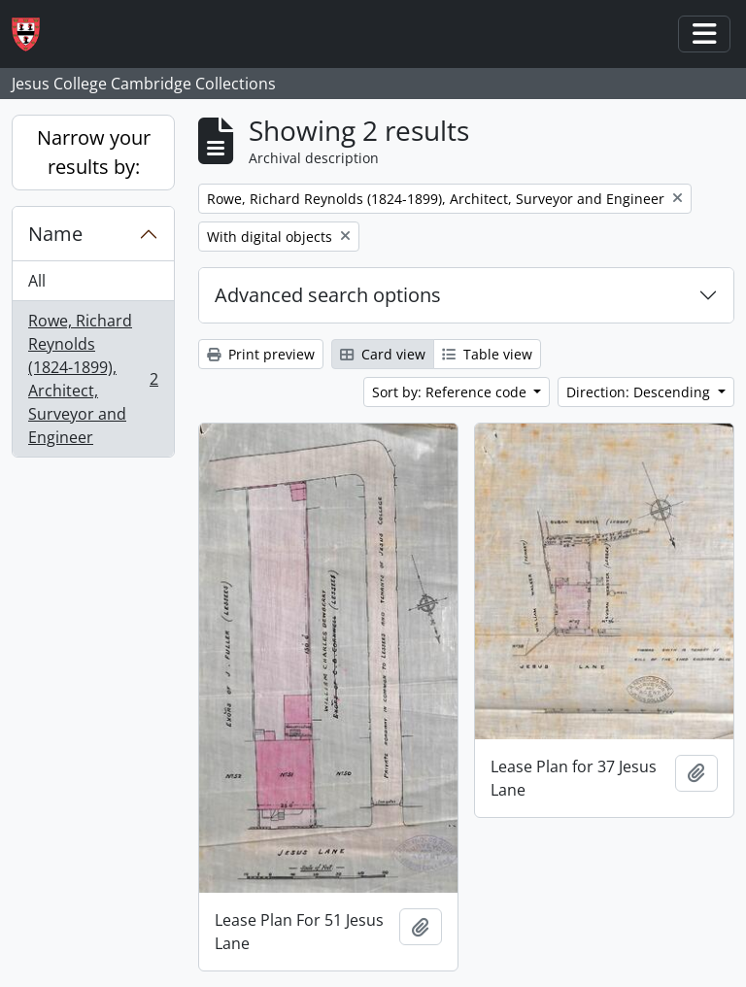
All (37, 280)
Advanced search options (328, 295)
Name (55, 234)
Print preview (261, 354)
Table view (487, 354)
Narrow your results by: (94, 152)
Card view (382, 354)
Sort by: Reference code (451, 392)
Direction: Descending (640, 392)
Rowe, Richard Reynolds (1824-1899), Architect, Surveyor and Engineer (92, 379)
